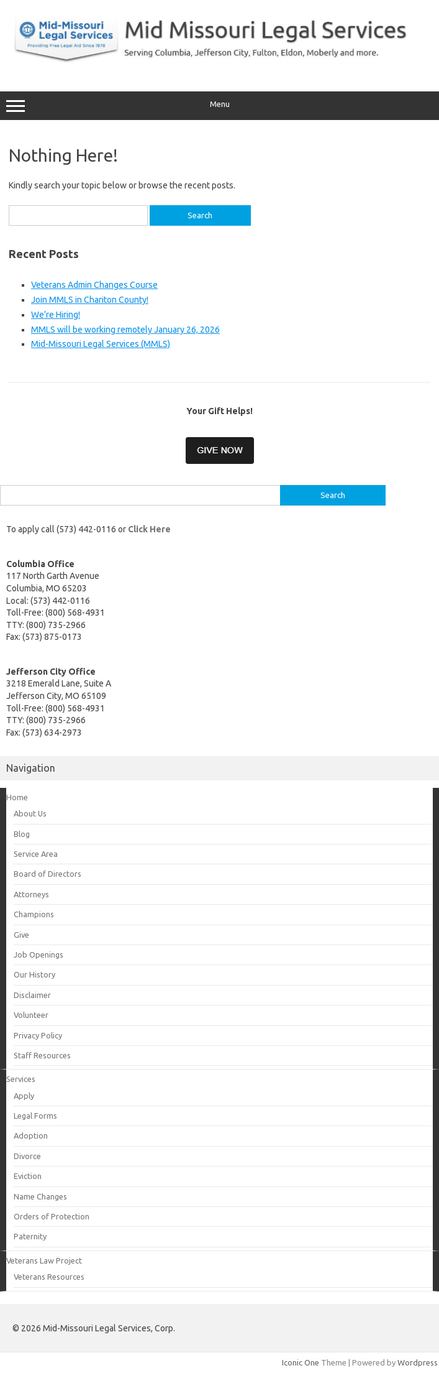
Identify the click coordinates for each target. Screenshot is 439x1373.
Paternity (30, 1236)
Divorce (27, 1156)
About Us (30, 813)
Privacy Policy (38, 1035)
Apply (24, 1095)
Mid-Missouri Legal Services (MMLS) (100, 344)
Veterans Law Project (44, 1260)
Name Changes (40, 1196)
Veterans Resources (49, 1276)
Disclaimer (32, 995)
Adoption (31, 1135)
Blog (22, 834)
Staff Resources (42, 1055)
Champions (34, 914)
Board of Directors (47, 873)
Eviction (28, 1176)
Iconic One (300, 1362)
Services (20, 1079)
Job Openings (38, 954)
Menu (219, 105)
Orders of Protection (51, 1216)
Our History (34, 974)
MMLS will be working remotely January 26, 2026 (125, 330)
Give (21, 934)
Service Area (36, 853)
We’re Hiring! (55, 315)
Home (17, 797)
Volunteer (31, 1014)
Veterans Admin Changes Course (94, 285)
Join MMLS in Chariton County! (89, 300)
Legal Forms (35, 1115)
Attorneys (31, 894)
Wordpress (417, 1362)
